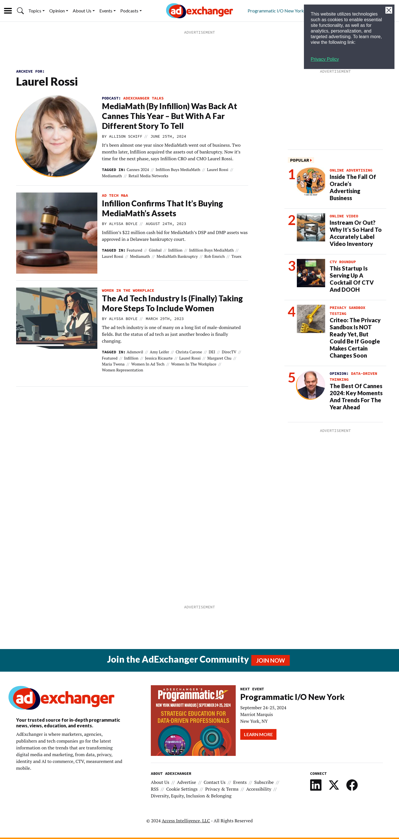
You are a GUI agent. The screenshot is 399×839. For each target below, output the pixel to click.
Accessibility (258, 789)
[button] (20, 10)
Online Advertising (351, 170)
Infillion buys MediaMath (178, 169)
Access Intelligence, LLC (186, 821)
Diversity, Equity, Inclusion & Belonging (191, 796)
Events (105, 10)
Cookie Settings (182, 789)
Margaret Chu (219, 358)
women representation (122, 370)
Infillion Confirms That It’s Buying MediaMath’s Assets (162, 208)
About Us (82, 10)
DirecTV (229, 351)
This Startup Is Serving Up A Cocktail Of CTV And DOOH (352, 279)
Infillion (175, 250)
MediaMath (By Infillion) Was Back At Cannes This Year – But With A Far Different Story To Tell (169, 116)
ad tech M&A (115, 195)
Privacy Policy (325, 59)
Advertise (186, 782)
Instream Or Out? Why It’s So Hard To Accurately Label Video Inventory (356, 233)
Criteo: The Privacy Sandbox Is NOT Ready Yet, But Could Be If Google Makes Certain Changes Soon (355, 338)
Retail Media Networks (148, 175)
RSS (154, 789)
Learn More (258, 734)
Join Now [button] (270, 660)
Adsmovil (134, 351)
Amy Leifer (159, 351)
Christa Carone (189, 351)
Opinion (57, 10)
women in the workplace (128, 290)
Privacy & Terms (222, 789)
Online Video (344, 216)
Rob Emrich (214, 256)
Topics (34, 10)
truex (236, 256)
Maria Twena (113, 364)
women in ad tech (147, 364)
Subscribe (264, 782)
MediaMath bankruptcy (177, 256)
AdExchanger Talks (143, 98)
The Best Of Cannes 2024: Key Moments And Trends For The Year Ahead (356, 396)
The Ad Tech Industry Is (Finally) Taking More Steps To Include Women (172, 303)
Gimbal (155, 250)
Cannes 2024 (137, 169)
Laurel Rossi (217, 169)
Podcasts (129, 10)
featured (134, 250)
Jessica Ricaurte (159, 358)
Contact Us (215, 782)
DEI (212, 351)
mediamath (112, 175)
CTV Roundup (343, 261)
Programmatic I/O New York (276, 10)
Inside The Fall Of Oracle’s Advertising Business (353, 187)
